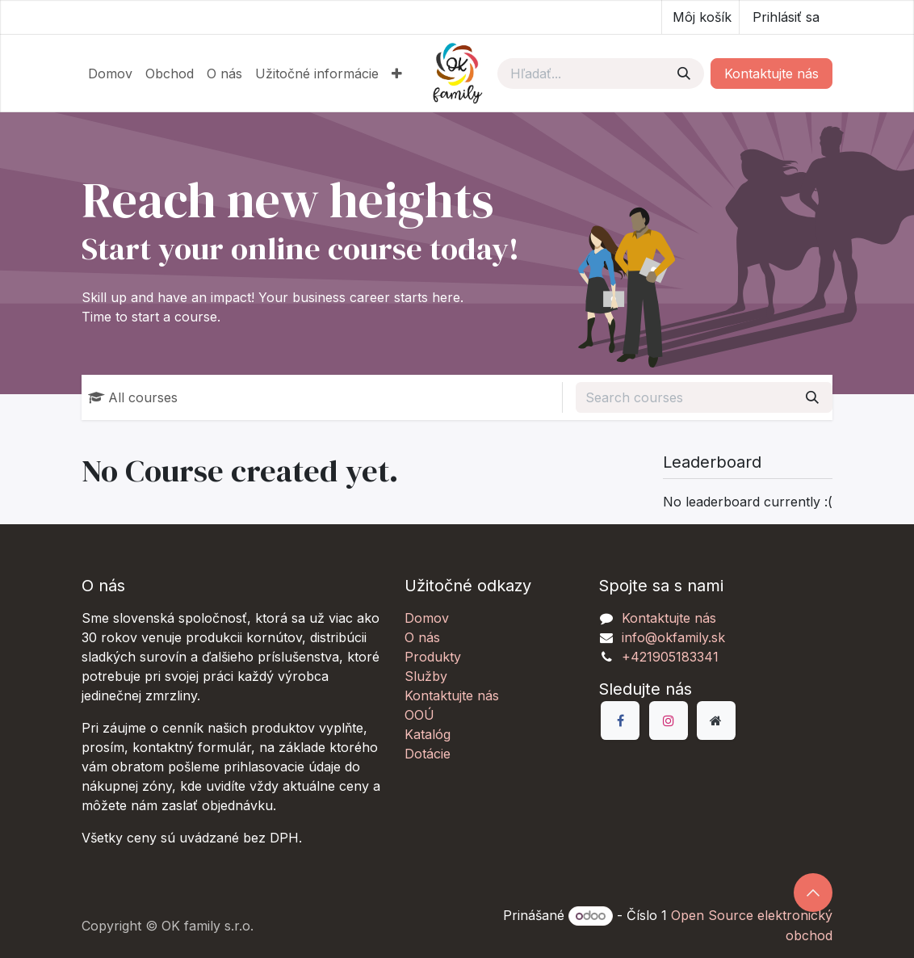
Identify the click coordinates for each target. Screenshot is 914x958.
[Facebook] (620, 720)
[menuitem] (110, 73)
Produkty (433, 657)
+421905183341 (670, 657)
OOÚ (419, 715)
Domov (427, 618)
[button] (813, 892)
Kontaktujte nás (771, 73)
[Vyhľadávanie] (684, 73)
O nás (422, 637)
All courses (133, 397)
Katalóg (428, 734)
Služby (426, 676)
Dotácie (428, 754)
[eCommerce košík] (700, 17)
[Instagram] (668, 720)
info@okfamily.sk (673, 637)
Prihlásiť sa (786, 17)
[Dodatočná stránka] (716, 720)
